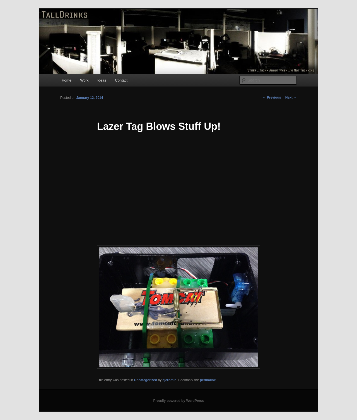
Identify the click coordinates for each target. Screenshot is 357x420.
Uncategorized (145, 380)
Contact (121, 80)
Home (66, 80)
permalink (208, 380)
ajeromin (170, 380)
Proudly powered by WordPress (178, 401)
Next (291, 97)
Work (84, 80)
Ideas (101, 80)
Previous (272, 97)
